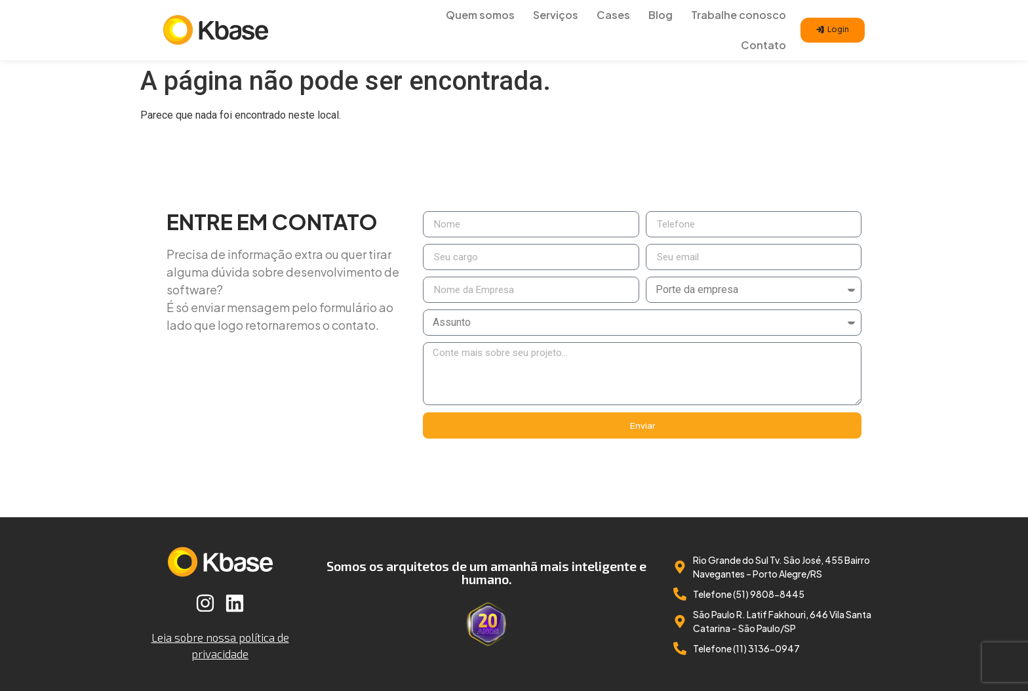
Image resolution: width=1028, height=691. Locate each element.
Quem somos (480, 15)
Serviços (555, 15)
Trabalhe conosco (738, 15)
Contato (763, 45)
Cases (613, 15)
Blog (660, 15)
